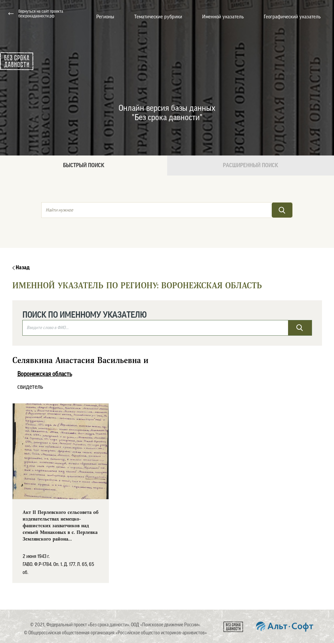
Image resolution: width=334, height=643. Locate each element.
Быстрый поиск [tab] (83, 165)
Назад (21, 267)
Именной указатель (223, 16)
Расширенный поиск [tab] (250, 165)
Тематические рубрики (158, 16)
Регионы (105, 16)
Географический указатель (292, 16)
